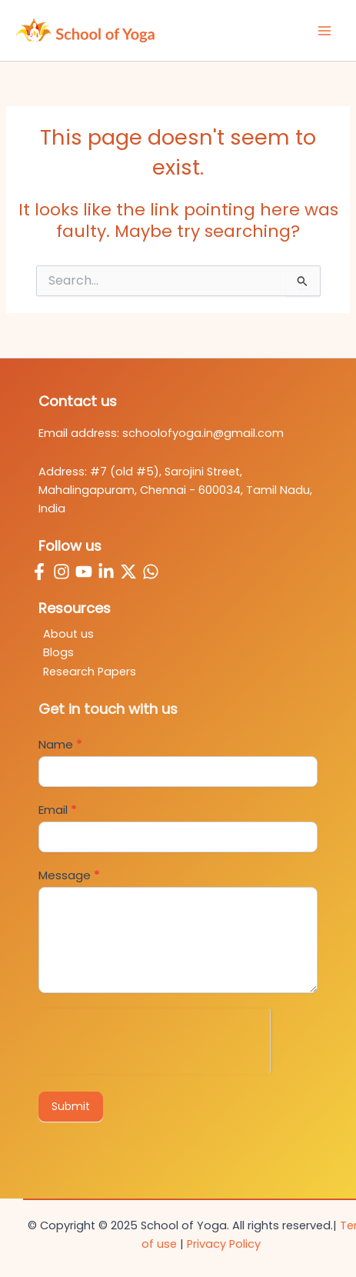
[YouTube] (83, 571)
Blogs (58, 652)
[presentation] (154, 1039)
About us (68, 634)
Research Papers (89, 671)
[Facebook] (39, 571)
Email (57, 810)
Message (68, 875)
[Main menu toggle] (324, 31)
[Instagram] (61, 571)
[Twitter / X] (128, 571)
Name (60, 744)
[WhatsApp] (150, 571)
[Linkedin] (106, 571)
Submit (71, 1106)
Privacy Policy (224, 1244)
